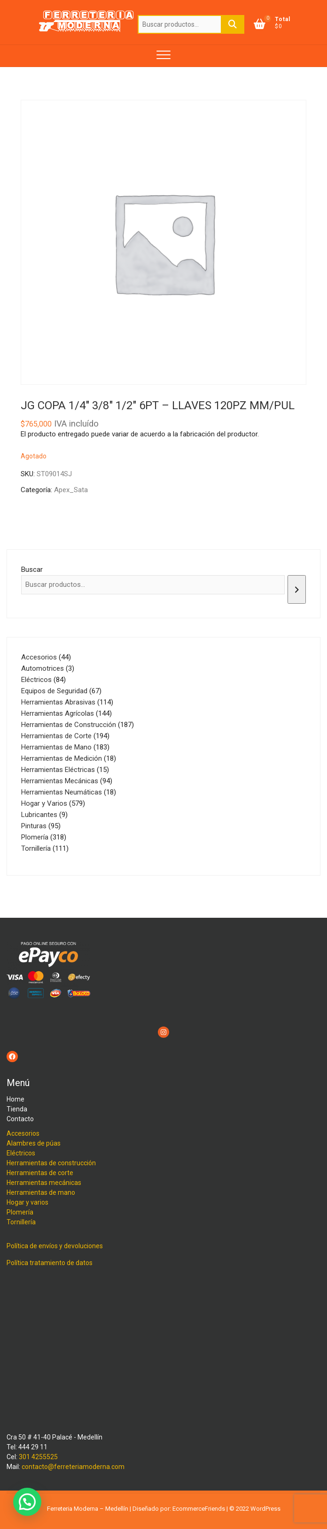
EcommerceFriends (198, 1508)
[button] (27, 1502)
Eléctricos (21, 1153)
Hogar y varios (27, 1202)
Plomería (20, 1212)
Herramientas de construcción (51, 1163)
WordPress (265, 1508)
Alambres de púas (34, 1143)
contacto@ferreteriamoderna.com (73, 1466)
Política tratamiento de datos (50, 1263)
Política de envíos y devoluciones (55, 1246)
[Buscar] (297, 589)
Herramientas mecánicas (44, 1182)
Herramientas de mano (41, 1192)
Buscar (232, 24)
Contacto (20, 1119)
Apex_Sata (71, 490)
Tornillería (21, 1222)
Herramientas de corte (40, 1173)
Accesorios (23, 1133)
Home (15, 1099)
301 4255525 (38, 1457)
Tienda (17, 1109)
